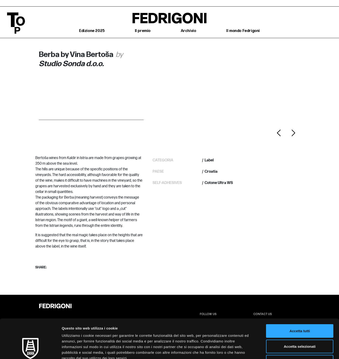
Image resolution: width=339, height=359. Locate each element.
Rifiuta (299, 328)
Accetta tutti (300, 297)
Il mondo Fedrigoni (243, 31)
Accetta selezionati (299, 313)
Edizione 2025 (92, 31)
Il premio (143, 31)
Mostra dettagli (247, 350)
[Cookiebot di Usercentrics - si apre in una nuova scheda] (30, 349)
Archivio (188, 31)
